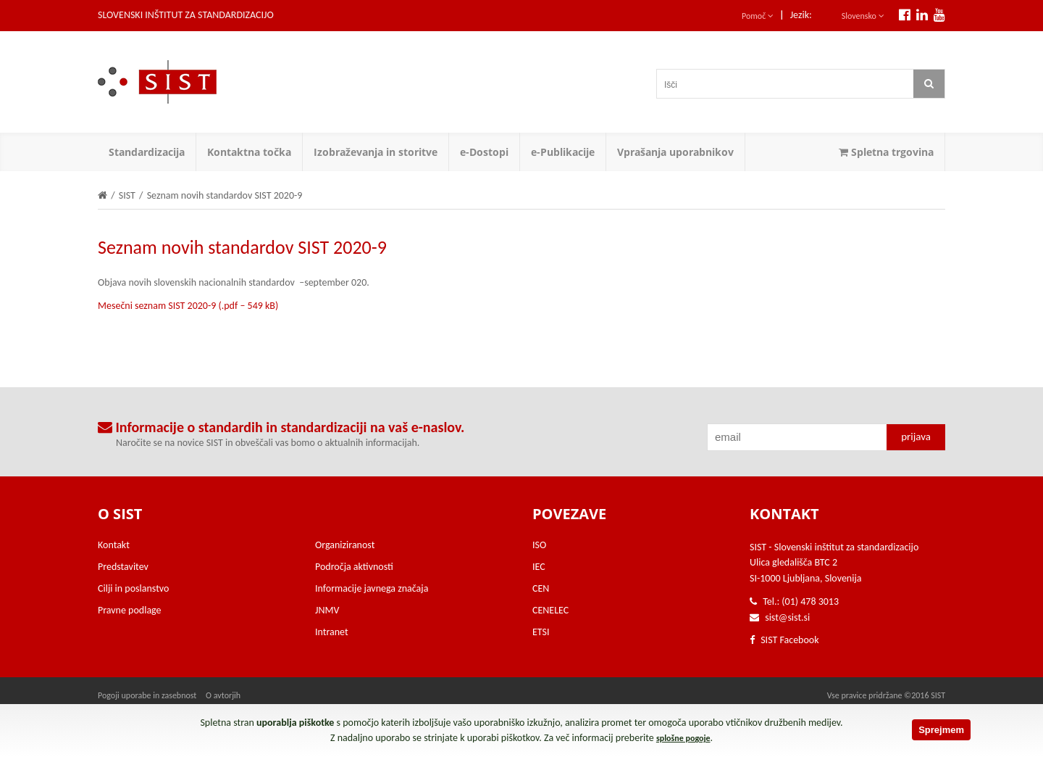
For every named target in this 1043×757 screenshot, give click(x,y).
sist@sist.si (787, 617)
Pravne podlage (130, 610)
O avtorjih (223, 695)
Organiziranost (344, 545)
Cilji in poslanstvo (133, 588)
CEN (540, 588)
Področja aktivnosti (354, 566)
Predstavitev (123, 566)
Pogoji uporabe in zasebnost (147, 695)
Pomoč (758, 16)
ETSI (541, 632)
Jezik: (801, 15)
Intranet (331, 632)
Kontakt (114, 545)
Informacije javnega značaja (371, 588)
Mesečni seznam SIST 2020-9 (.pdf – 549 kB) (188, 305)
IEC (538, 566)
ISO (539, 545)
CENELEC (550, 610)
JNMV (327, 610)
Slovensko (863, 16)
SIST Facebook (784, 640)
